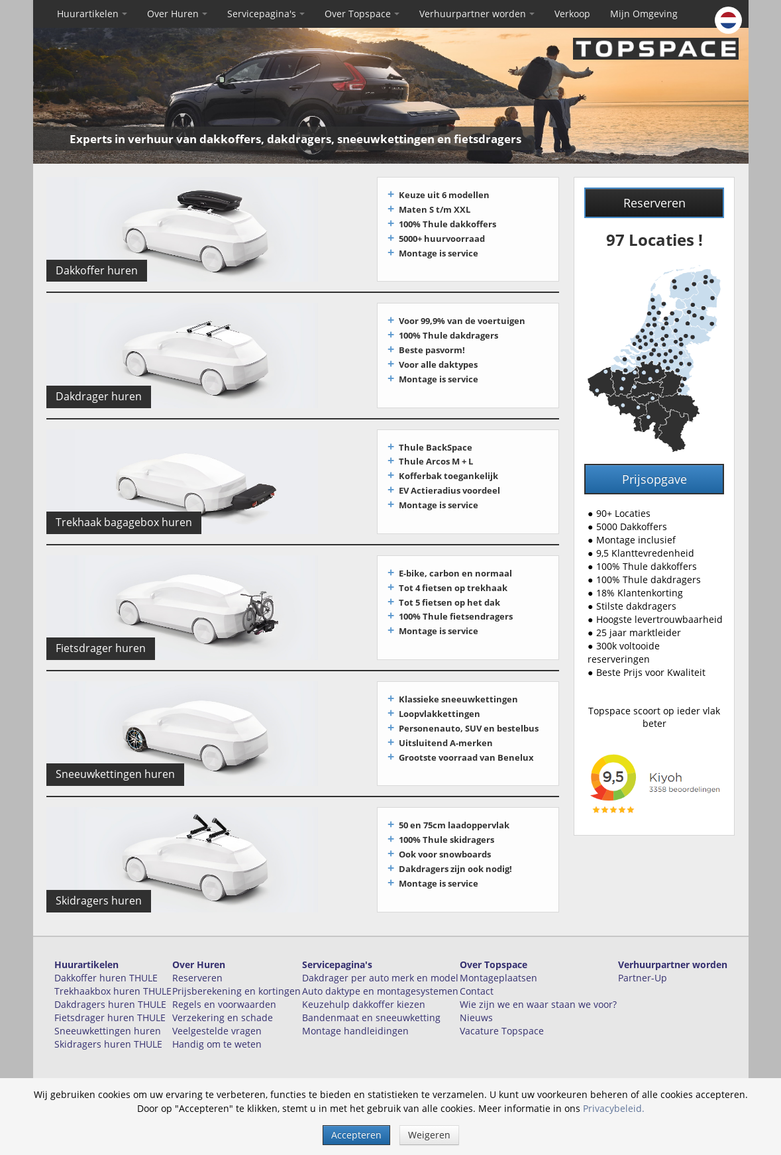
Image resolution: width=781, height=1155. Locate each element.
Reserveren (654, 203)
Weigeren (429, 1134)
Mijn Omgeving (644, 13)
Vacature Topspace (502, 1014)
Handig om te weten (217, 1027)
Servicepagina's (266, 13)
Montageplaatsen (498, 961)
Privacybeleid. (614, 1108)
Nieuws (476, 1001)
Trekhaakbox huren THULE (113, 974)
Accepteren (356, 1134)
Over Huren (177, 13)
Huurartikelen (92, 13)
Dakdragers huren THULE (110, 987)
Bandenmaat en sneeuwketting (371, 1001)
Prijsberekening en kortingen (236, 974)
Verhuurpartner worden (477, 13)
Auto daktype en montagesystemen (380, 974)
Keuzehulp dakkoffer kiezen (363, 987)
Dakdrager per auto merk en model (380, 961)
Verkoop (572, 13)
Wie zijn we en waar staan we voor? (538, 987)
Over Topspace (362, 13)
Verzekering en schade (222, 1001)
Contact (477, 974)
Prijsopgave (654, 479)
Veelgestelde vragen (217, 1014)
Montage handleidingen (355, 1014)
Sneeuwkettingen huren (107, 1014)
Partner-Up (642, 961)
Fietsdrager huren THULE (110, 1001)
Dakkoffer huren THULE (106, 961)
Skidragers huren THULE (108, 1027)
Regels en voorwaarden (224, 987)
